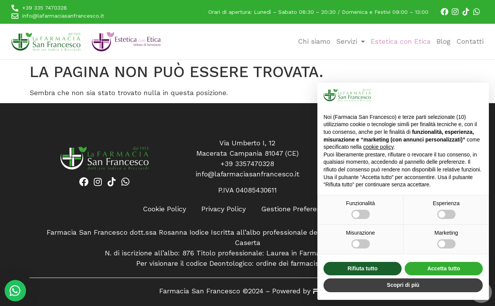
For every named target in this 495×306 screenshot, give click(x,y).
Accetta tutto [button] (443, 268)
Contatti (470, 41)
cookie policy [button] (378, 147)
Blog (443, 41)
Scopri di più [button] (403, 285)
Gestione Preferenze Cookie (306, 209)
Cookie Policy (164, 209)
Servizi (350, 41)
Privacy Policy (223, 209)
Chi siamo (314, 41)
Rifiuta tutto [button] (363, 268)
